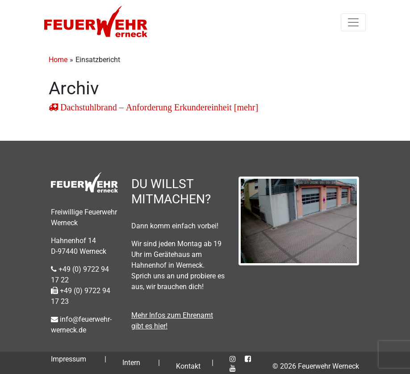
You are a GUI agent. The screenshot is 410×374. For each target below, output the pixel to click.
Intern (131, 362)
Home (58, 59)
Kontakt (188, 366)
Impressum (68, 359)
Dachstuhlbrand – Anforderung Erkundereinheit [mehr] (158, 107)
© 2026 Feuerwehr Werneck (315, 366)
